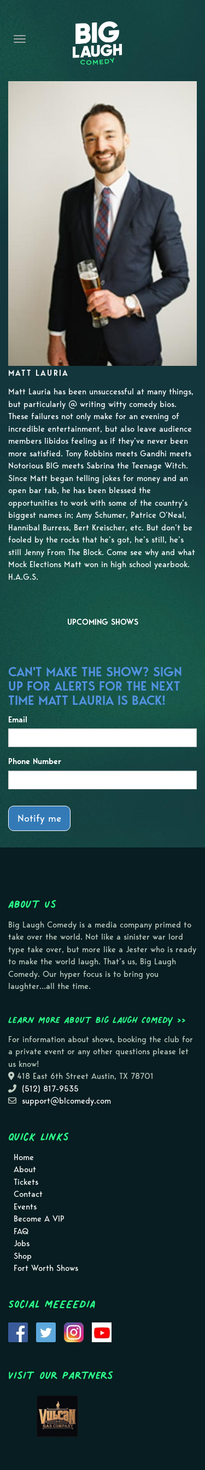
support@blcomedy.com (66, 1101)
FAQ (21, 1231)
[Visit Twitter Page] (46, 1331)
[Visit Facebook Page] (18, 1331)
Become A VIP (39, 1219)
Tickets (26, 1182)
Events (25, 1207)
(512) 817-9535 (50, 1089)
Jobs (22, 1243)
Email (17, 720)
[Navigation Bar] (19, 39)
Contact (28, 1194)
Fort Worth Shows (46, 1268)
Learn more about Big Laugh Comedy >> (97, 1020)
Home (24, 1157)
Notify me (39, 818)
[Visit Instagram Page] (74, 1331)
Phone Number (34, 761)
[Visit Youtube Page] (102, 1331)
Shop (23, 1256)
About (25, 1169)
